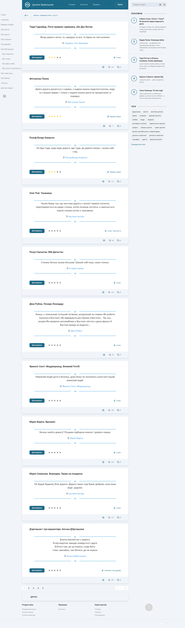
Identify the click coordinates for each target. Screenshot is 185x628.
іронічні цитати (156, 139)
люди (142, 120)
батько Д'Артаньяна (76, 556)
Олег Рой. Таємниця (40, 193)
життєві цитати (157, 112)
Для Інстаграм (7, 95)
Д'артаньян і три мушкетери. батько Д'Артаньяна (56, 529)
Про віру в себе (8, 66)
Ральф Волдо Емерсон (41, 137)
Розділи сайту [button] (27, 605)
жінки (134, 116)
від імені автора (76, 216)
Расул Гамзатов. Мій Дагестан (46, 252)
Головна (72, 5)
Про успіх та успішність (7, 72)
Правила (96, 5)
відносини (136, 112)
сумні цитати (160, 128)
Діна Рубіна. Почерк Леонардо (46, 304)
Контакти (84, 5)
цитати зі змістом (139, 135)
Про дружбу (6, 46)
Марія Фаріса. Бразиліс (42, 421)
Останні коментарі (28, 615)
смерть (135, 128)
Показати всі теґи (138, 145)
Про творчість (8, 56)
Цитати (36, 15)
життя (145, 112)
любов (134, 120)
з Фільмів (5, 20)
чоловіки (135, 139)
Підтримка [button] (62, 605)
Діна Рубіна (76, 330)
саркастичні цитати (157, 124)
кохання (143, 116)
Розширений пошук (29, 609)
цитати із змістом (156, 135)
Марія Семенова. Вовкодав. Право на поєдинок (56, 473)
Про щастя (5, 36)
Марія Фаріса (76, 438)
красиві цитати (155, 116)
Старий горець (76, 268)
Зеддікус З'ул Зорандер (76, 43)
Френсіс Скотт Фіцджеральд (76, 386)
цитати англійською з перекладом (146, 132)
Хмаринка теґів (45, 15)
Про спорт (6, 61)
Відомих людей (7, 25)
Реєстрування (100, 615)
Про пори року (7, 79)
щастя (144, 139)
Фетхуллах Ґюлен (39, 78)
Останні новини (27, 612)
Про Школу (5, 84)
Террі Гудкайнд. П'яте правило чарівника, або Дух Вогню (61, 26)
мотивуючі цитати (139, 124)
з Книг (3, 15)
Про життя (5, 30)
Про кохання (6, 41)
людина (150, 120)
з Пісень (4, 89)
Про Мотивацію (7, 51)
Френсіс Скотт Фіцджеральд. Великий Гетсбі (54, 366)
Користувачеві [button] (101, 605)
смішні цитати (146, 128)
